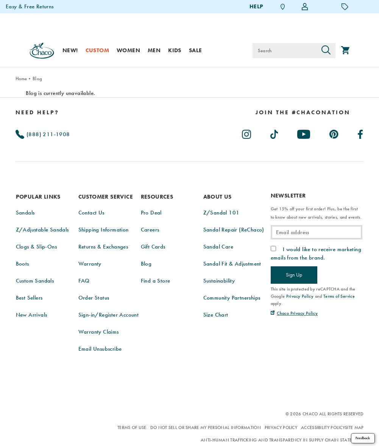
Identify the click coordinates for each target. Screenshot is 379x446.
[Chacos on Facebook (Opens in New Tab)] (360, 132)
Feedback (363, 438)
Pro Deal (151, 212)
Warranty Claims (98, 332)
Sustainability (219, 280)
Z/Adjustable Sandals (42, 229)
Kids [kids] (174, 50)
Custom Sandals (35, 280)
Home (21, 78)
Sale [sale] (195, 50)
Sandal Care (218, 246)
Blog (37, 78)
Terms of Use (132, 427)
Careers (150, 229)
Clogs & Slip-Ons (36, 246)
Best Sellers (29, 297)
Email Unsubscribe (100, 349)
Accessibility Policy (323, 427)
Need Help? (37, 112)
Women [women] (128, 50)
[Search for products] (285, 50)
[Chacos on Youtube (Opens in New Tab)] (304, 132)
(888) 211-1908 (43, 134)
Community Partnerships (231, 297)
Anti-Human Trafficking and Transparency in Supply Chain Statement (282, 440)
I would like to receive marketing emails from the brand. (316, 253)
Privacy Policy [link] (300, 296)
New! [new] (70, 50)
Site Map (354, 427)
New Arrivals (31, 315)
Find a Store (155, 280)
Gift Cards (153, 246)
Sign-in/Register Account (108, 315)
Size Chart (215, 315)
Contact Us (91, 212)
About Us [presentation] (217, 196)
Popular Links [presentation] (38, 196)
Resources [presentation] (157, 196)
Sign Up (294, 274)
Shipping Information (103, 229)
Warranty (89, 263)
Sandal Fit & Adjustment (232, 263)
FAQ (84, 280)
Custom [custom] (97, 50)
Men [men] (154, 50)
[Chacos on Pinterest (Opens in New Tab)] (334, 132)
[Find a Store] (283, 6)
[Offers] (345, 6)
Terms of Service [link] (339, 296)
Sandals (25, 212)
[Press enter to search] (326, 50)
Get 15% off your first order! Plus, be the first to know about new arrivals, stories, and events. (316, 213)
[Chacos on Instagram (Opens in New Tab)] (247, 132)
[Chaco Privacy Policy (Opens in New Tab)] (294, 313)
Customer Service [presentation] (105, 196)
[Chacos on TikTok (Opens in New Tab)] (274, 132)
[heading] (303, 112)
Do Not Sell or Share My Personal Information (205, 427)
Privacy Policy (281, 427)
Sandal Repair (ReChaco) (233, 229)
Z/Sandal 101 (221, 212)
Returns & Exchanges (103, 246)
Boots (22, 263)
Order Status (93, 297)
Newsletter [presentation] (288, 196)
